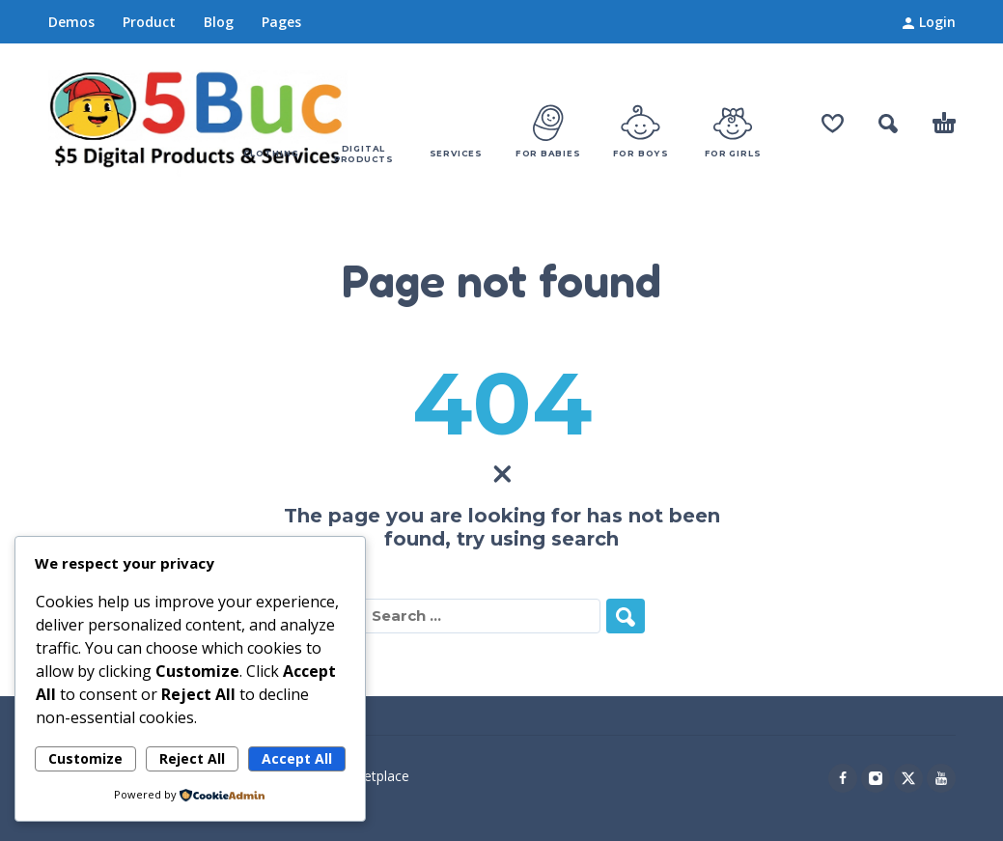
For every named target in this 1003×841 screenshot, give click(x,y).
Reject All (192, 758)
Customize (85, 758)
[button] (888, 123)
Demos (71, 22)
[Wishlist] (833, 123)
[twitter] (908, 778)
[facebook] (842, 778)
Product (149, 22)
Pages (281, 22)
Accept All (297, 758)
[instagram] (875, 778)
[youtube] (941, 778)
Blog (219, 22)
